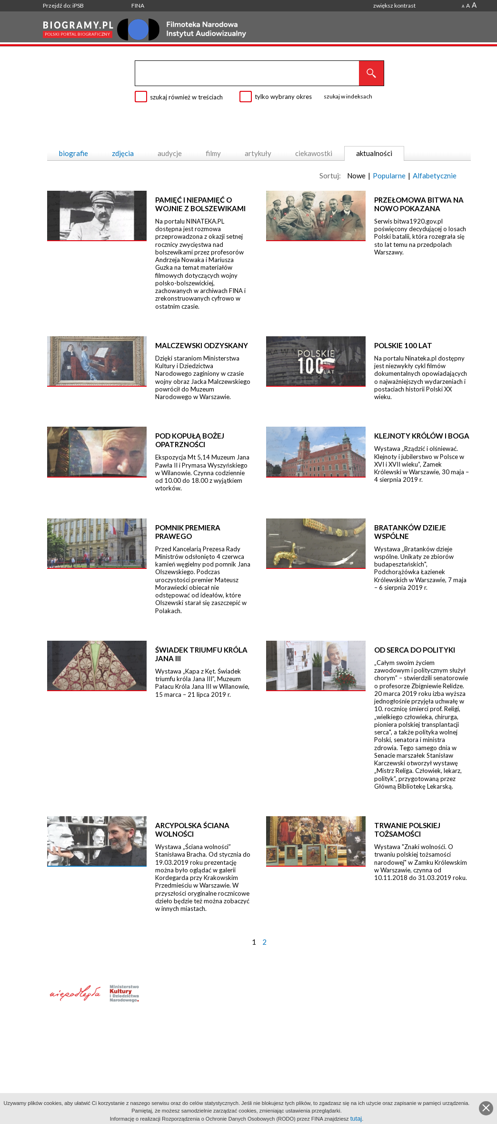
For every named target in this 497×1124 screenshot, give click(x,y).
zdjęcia (123, 153)
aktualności (374, 153)
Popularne (389, 175)
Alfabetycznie (435, 175)
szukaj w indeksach (348, 96)
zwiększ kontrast (394, 5)
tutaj (356, 1118)
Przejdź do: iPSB (63, 5)
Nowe (356, 175)
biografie (73, 153)
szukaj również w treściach (186, 97)
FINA (137, 5)
